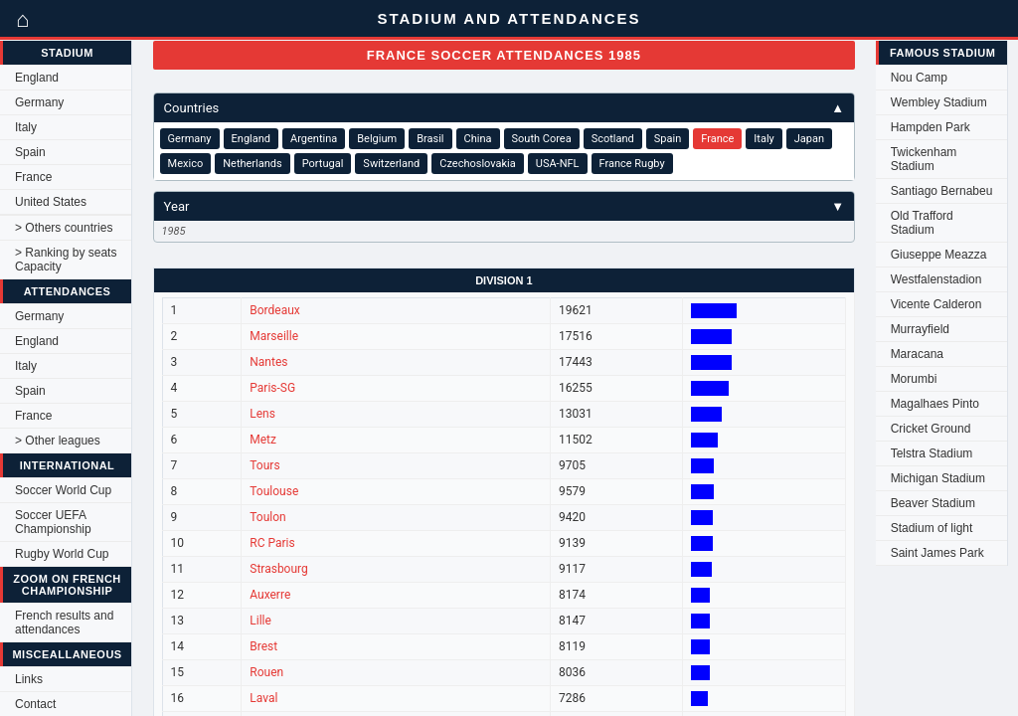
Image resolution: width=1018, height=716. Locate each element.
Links (29, 679)
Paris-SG (272, 388)
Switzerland (391, 163)
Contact (35, 704)
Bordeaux (275, 310)
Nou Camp (919, 78)
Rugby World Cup (62, 554)
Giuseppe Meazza (939, 255)
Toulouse (274, 491)
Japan (809, 138)
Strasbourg (279, 569)
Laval (263, 698)
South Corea (542, 138)
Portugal (323, 163)
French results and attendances (64, 622)
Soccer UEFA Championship (53, 522)
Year (504, 206)
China (478, 138)
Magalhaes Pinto (935, 404)
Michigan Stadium (938, 478)
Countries (504, 107)
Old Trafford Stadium (922, 223)
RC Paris (272, 543)
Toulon (267, 517)
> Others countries (63, 228)
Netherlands (252, 163)
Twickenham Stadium (924, 159)
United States (50, 202)
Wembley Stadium (939, 102)
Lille (260, 620)
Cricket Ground (931, 429)
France (33, 177)
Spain (30, 152)
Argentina (313, 138)
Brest (263, 646)
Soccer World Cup (63, 490)
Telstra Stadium (932, 453)
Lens (262, 414)
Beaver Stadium (933, 503)
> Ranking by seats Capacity (65, 259)
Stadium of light (932, 528)
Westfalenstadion (936, 279)
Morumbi (914, 379)
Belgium (377, 138)
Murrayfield (920, 329)
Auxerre (270, 595)
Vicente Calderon (936, 304)
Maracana (917, 354)
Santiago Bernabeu (942, 191)
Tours (264, 465)
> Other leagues (57, 441)
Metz (263, 440)
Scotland (613, 138)
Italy (26, 127)
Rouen (266, 672)
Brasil (430, 138)
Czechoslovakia (477, 163)
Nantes (268, 362)
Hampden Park (930, 127)
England (37, 78)
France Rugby (632, 163)
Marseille (274, 336)
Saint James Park (937, 553)
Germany (39, 102)
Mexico (186, 163)
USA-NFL (558, 163)
